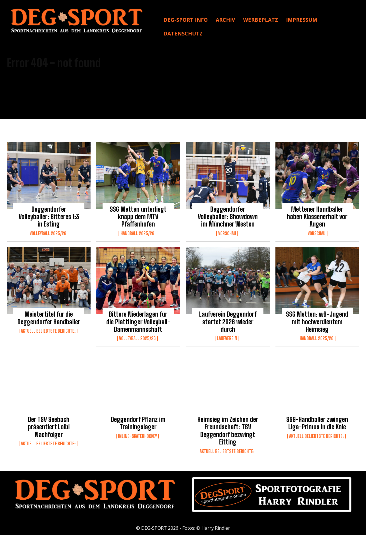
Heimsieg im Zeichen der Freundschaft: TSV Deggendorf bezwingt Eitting (227, 432)
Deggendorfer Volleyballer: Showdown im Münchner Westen (228, 217)
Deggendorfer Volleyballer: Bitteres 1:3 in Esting (49, 217)
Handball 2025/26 (137, 234)
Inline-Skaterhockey (137, 437)
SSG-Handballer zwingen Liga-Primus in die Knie (317, 424)
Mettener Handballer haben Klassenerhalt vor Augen (317, 217)
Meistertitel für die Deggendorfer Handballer (48, 319)
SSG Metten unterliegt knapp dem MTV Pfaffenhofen (138, 217)
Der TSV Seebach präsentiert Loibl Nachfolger (49, 428)
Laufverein (227, 339)
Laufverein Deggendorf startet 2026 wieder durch (228, 322)
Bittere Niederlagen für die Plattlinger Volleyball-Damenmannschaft (138, 322)
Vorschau (227, 234)
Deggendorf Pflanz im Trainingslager (138, 424)
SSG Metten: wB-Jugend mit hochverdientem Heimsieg (317, 322)
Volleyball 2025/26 (48, 234)
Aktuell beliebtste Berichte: (48, 332)
